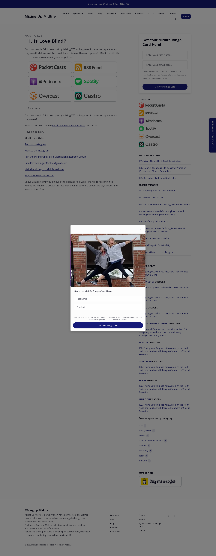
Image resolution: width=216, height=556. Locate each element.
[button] (140, 229)
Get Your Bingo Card (108, 325)
